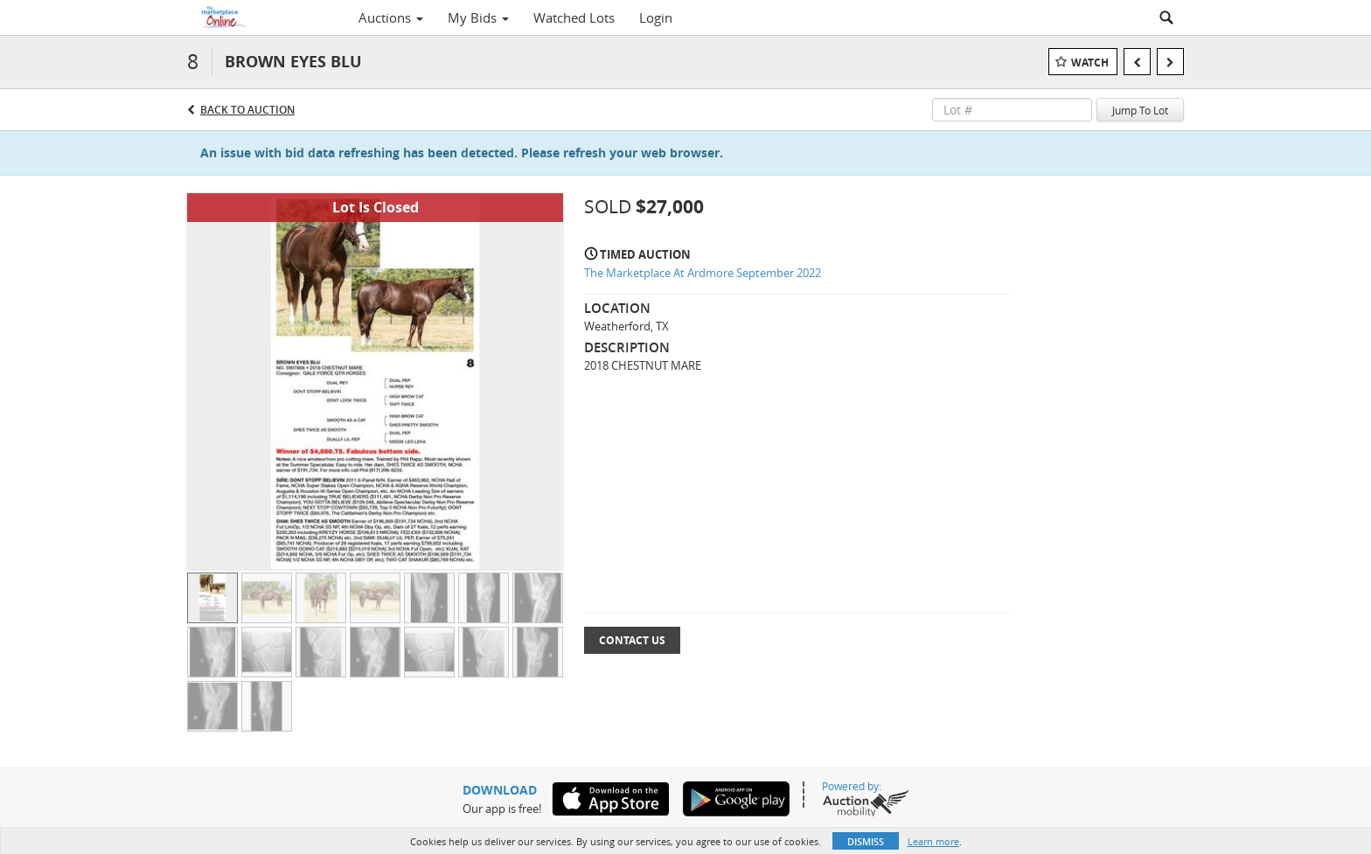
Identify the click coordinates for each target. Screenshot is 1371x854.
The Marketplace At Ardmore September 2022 (702, 273)
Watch (1090, 62)
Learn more (933, 841)
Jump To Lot (1140, 110)
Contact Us (632, 640)
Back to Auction (247, 109)
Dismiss (865, 841)
